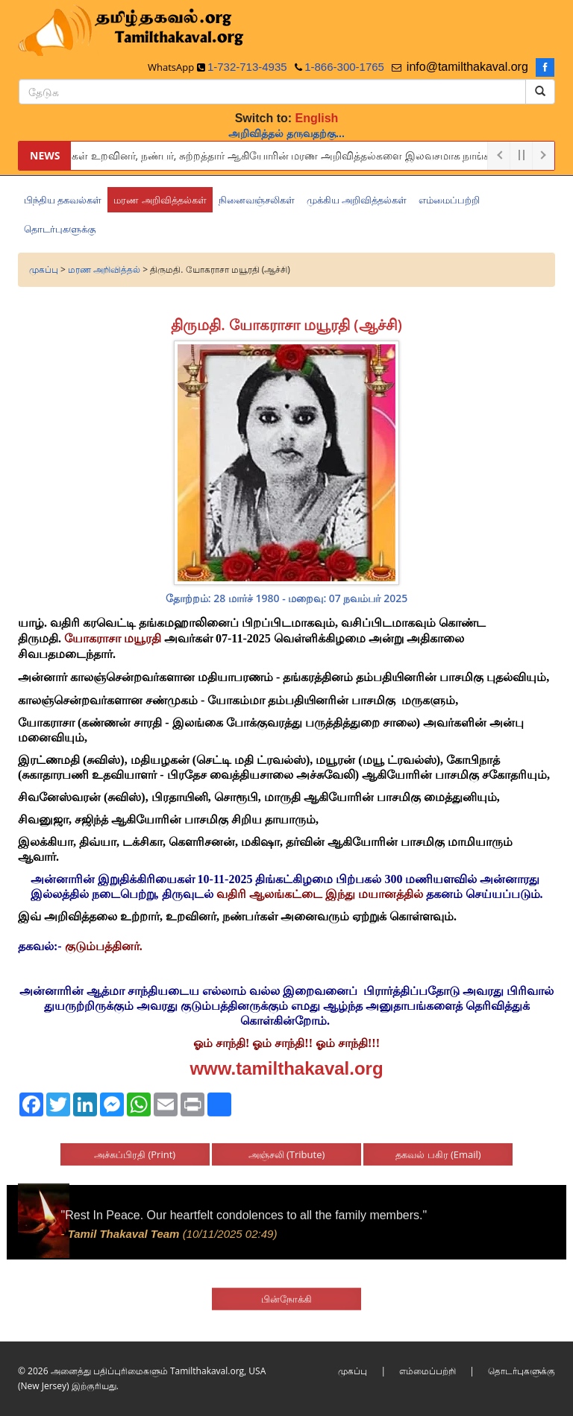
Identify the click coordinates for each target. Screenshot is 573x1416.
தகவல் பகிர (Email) (437, 1147)
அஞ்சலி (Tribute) (286, 1147)
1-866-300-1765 (344, 66)
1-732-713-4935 (247, 66)
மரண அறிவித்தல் (104, 269)
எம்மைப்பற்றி (427, 1371)
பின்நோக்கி (286, 1291)
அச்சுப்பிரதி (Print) (134, 1147)
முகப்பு (43, 269)
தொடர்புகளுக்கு (521, 1371)
